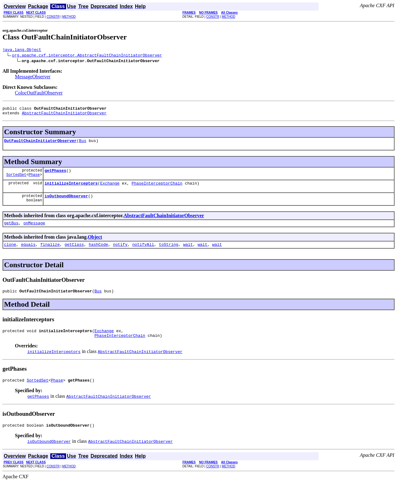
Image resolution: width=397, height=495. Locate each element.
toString (168, 252)
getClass (74, 252)
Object (95, 244)
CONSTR (53, 16)
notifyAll (143, 252)
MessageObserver (33, 77)
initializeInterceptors (71, 188)
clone (10, 252)
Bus (82, 144)
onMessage (34, 230)
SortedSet (16, 180)
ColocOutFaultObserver (39, 93)
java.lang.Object (21, 50)
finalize (50, 252)
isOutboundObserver (66, 202)
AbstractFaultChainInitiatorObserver (64, 115)
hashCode (98, 252)
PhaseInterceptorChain (157, 188)
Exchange (109, 188)
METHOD (69, 16)
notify (120, 252)
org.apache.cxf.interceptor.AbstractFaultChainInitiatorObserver (87, 56)
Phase (34, 180)
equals (28, 252)
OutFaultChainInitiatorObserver (40, 144)
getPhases (55, 175)
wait (188, 252)
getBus (11, 230)
